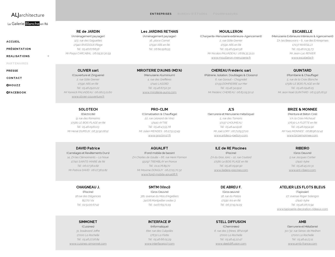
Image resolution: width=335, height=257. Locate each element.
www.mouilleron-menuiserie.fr (231, 57)
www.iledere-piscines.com (231, 170)
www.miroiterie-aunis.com (159, 92)
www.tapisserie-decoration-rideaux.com (302, 209)
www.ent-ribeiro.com (302, 170)
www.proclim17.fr (159, 135)
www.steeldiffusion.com (231, 243)
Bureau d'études (192, 13)
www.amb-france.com (302, 243)
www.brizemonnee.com (302, 135)
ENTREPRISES (161, 13)
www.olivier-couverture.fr (88, 96)
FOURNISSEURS (225, 13)
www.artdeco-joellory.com (231, 135)
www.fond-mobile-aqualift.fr (159, 174)
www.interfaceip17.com (160, 243)
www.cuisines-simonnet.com (88, 243)
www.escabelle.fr (302, 57)
